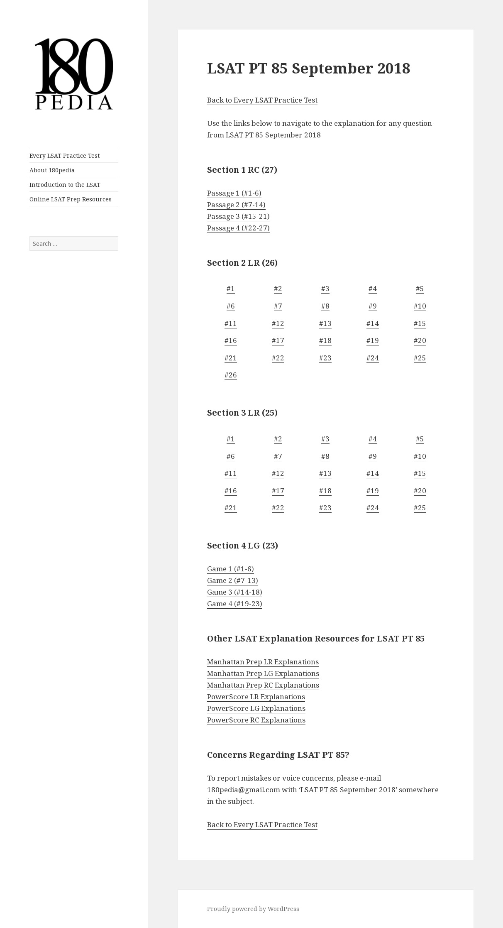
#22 (278, 357)
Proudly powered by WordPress (253, 909)
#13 (325, 323)
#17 (278, 340)
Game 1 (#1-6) (230, 568)
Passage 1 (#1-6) (234, 193)
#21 (231, 357)
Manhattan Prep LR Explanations (263, 661)
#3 (325, 288)
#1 (231, 288)
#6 (231, 306)
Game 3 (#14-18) (234, 592)
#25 (420, 357)
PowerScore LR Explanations (256, 696)
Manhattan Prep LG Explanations (263, 673)
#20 (420, 340)
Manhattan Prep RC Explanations (263, 685)
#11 (231, 323)
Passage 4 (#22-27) (238, 228)
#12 (278, 323)
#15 (420, 323)
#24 (372, 357)
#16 (231, 340)
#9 (373, 306)
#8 (325, 306)
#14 (372, 323)
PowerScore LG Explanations (256, 708)
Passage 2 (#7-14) (236, 204)
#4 (373, 288)
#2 (278, 288)
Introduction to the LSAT (64, 185)
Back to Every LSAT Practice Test (262, 100)
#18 (325, 340)
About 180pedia (52, 170)
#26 (231, 375)
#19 (372, 340)
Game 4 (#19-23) (234, 603)
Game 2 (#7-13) (232, 580)
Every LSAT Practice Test (64, 155)
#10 (420, 306)
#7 (278, 306)
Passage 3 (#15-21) (238, 216)
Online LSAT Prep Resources (70, 199)
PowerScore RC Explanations (256, 720)
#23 (325, 357)
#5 (420, 288)
